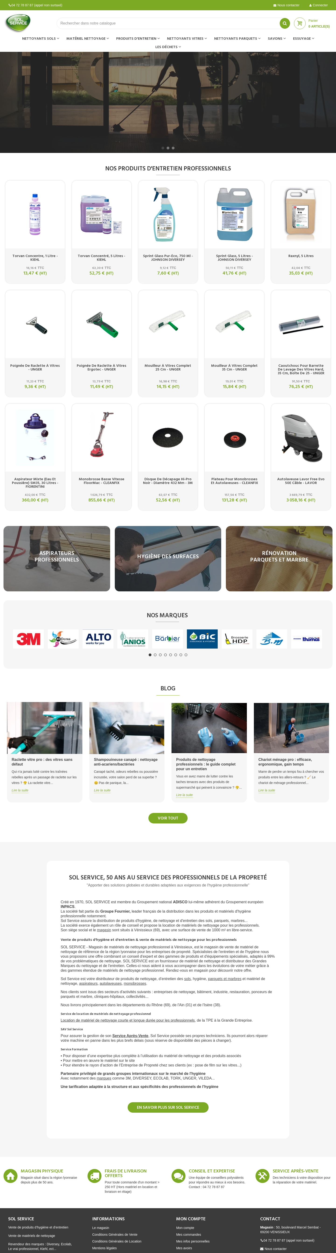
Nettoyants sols (39, 39)
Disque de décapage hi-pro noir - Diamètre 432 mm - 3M (168, 481)
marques (104, 1078)
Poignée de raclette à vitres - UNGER (35, 367)
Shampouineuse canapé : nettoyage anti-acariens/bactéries (126, 762)
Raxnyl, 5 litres (301, 256)
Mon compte (185, 1228)
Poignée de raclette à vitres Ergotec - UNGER (101, 367)
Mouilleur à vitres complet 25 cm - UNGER (168, 367)
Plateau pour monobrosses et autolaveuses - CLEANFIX (234, 481)
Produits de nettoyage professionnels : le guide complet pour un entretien (205, 764)
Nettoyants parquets (235, 39)
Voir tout (168, 818)
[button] (162, 148)
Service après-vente (295, 1172)
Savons (275, 39)
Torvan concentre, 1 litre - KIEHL (35, 258)
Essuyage (302, 39)
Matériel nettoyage (85, 39)
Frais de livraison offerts (126, 1174)
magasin (104, 930)
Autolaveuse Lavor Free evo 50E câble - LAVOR (301, 481)
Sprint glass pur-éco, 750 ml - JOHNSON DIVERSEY (168, 258)
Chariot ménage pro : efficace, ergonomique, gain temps (285, 762)
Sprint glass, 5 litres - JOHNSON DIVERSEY (234, 258)
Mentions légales (104, 1248)
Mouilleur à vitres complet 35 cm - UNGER (234, 367)
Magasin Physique (42, 1172)
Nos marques (167, 616)
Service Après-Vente (130, 1036)
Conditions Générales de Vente (114, 1234)
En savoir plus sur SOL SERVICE (168, 1107)
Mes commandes (188, 1234)
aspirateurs (88, 983)
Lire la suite (20, 790)
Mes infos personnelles (193, 1241)
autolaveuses (111, 983)
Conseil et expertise (212, 1172)
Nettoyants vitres (185, 39)
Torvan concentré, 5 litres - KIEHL (101, 258)
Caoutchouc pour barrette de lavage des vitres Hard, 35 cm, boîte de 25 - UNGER (301, 369)
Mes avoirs (184, 1248)
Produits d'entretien (136, 39)
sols (187, 979)
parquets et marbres (224, 979)
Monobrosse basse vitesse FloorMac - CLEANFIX (101, 481)
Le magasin (100, 1228)
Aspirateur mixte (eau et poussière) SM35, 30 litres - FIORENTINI (35, 483)
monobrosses (135, 983)
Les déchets (166, 47)
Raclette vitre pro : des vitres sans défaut (42, 762)
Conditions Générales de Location (116, 1241)
